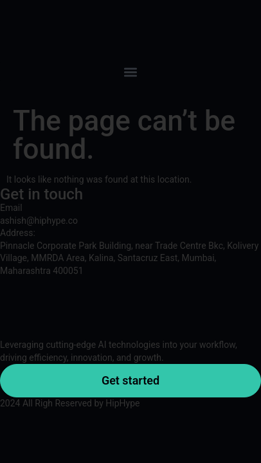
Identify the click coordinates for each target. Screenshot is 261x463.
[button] (130, 71)
